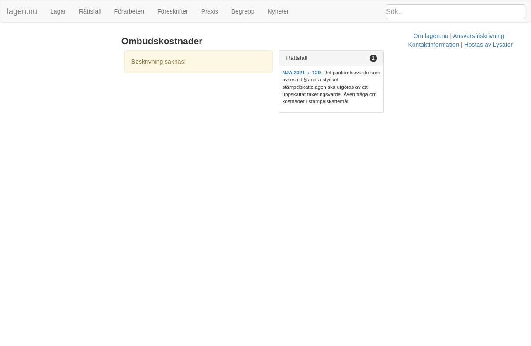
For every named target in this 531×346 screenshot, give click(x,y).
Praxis (209, 11)
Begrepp (243, 11)
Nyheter (278, 11)
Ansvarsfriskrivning (296, 111)
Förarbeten (129, 11)
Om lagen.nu (248, 111)
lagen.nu (22, 11)
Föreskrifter (172, 11)
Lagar (58, 11)
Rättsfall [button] (385, 58)
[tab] (446, 58)
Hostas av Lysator (407, 111)
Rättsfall (90, 11)
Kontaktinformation (353, 111)
